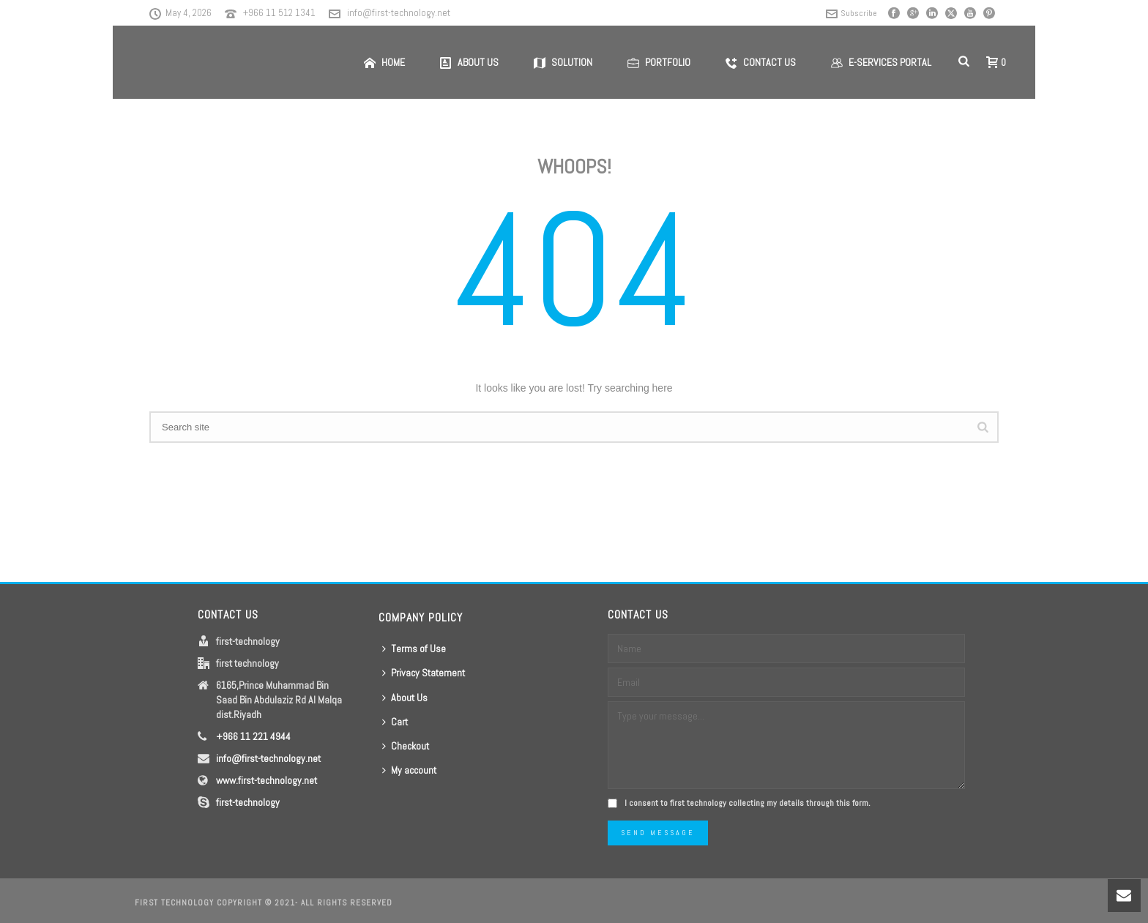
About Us (405, 697)
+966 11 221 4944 (253, 736)
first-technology (248, 802)
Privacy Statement (423, 672)
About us (469, 62)
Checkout (405, 745)
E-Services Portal (881, 62)
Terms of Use (414, 648)
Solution (563, 62)
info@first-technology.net (398, 13)
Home (384, 62)
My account (409, 770)
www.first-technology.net (266, 780)
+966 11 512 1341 (279, 13)
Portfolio (658, 62)
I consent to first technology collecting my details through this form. (748, 803)
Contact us (761, 62)
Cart (395, 721)
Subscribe (851, 13)
